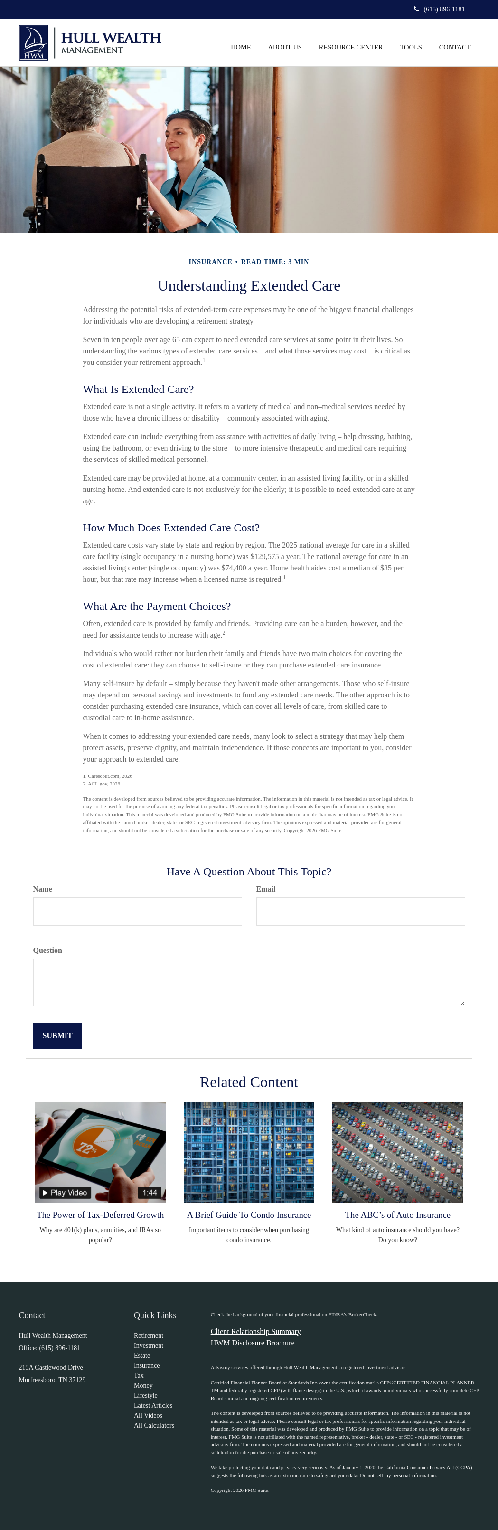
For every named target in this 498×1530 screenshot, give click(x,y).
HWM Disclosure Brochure (253, 1343)
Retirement (148, 1335)
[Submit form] (57, 1036)
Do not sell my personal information (398, 1475)
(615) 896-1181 (439, 9)
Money (143, 1385)
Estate (142, 1355)
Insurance (147, 1365)
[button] (285, 37)
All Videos (148, 1415)
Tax (139, 1375)
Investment (148, 1345)
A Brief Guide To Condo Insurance (249, 1215)
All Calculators (154, 1425)
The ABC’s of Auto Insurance (398, 1215)
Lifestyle (146, 1395)
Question (47, 950)
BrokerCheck (362, 1314)
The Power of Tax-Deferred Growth (100, 1215)
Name (42, 889)
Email (266, 889)
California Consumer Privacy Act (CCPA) (428, 1467)
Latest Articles (153, 1405)
